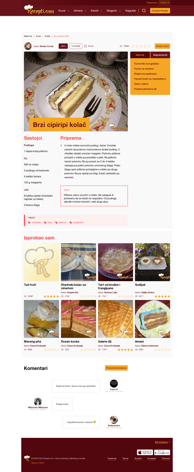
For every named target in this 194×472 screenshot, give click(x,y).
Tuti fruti (41, 270)
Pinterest (166, 458)
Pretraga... (144, 10)
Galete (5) (115, 325)
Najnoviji (140, 55)
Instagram (151, 458)
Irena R (114, 389)
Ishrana (78, 10)
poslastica (78, 222)
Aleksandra (114, 425)
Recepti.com (39, 9)
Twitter (125, 458)
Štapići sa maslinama (145, 73)
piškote (62, 222)
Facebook (112, 458)
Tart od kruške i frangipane (115, 270)
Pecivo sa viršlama (144, 68)
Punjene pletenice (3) (145, 89)
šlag (50, 222)
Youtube (138, 458)
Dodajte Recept (160, 10)
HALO (41, 463)
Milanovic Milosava (38, 407)
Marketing (73, 458)
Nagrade (130, 10)
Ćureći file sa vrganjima (146, 63)
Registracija (152, 3)
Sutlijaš (152, 270)
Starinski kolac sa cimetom (78, 270)
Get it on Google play (162, 452)
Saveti (94, 10)
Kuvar (62, 10)
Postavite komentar (116, 368)
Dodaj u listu (162, 46)
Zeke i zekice (141, 84)
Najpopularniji (160, 55)
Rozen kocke (78, 325)
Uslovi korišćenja (61, 458)
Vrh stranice (161, 442)
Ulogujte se (165, 3)
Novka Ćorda (46, 46)
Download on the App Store (145, 452)
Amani (152, 325)
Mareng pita (41, 325)
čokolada (36, 222)
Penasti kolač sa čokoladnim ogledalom (150, 78)
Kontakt (82, 458)
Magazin (112, 10)
